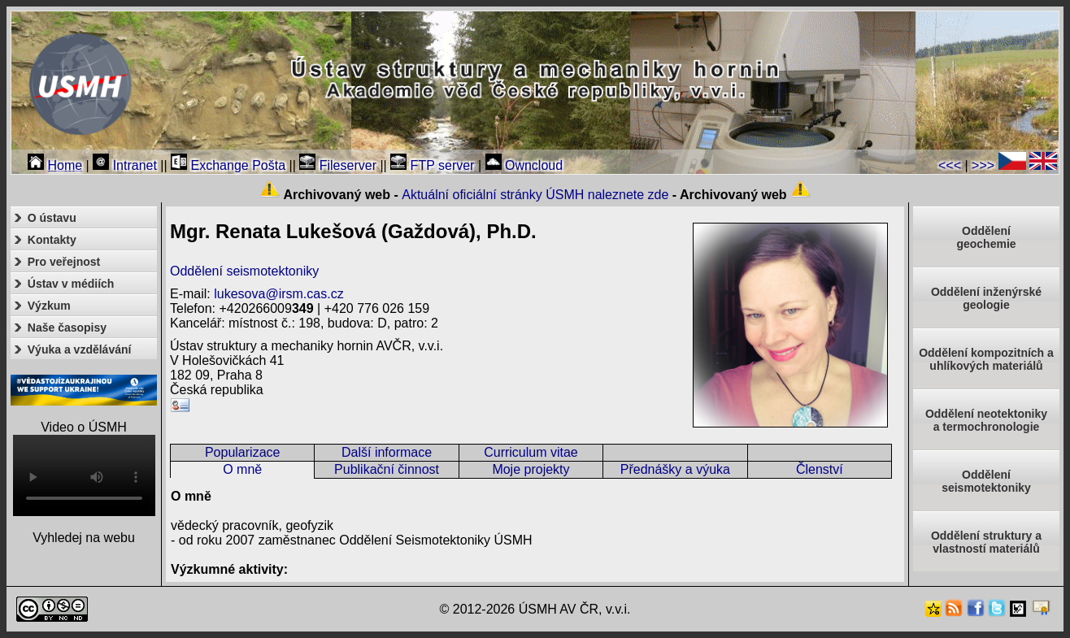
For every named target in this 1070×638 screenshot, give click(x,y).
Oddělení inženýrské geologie (986, 298)
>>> (983, 165)
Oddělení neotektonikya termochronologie (986, 420)
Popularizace (243, 452)
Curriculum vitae (531, 452)
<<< (949, 165)
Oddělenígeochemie (986, 237)
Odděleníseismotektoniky (986, 481)
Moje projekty (530, 469)
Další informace (386, 452)
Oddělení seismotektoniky (244, 271)
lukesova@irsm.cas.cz (278, 294)
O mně (242, 469)
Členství (819, 469)
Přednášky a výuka (675, 469)
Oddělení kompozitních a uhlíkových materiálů (986, 359)
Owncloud (524, 165)
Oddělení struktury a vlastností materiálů (986, 542)
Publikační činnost (386, 469)
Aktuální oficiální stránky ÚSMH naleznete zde (535, 195)
